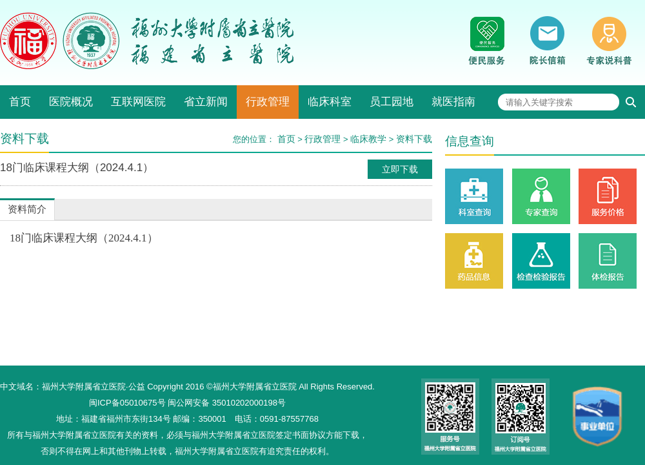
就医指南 (453, 102)
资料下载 (414, 139)
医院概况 (71, 102)
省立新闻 (206, 102)
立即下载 (400, 169)
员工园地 (391, 102)
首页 (20, 102)
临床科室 (330, 102)
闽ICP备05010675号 (127, 403)
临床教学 (368, 139)
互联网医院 (138, 102)
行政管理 (268, 102)
